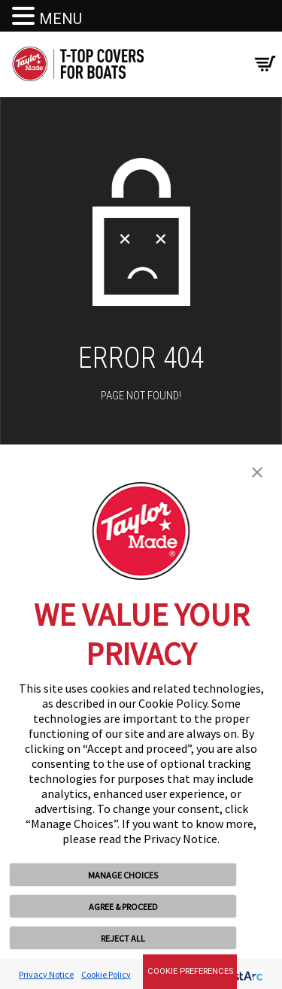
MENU (60, 19)
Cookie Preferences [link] (190, 971)
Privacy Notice (46, 974)
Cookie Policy (106, 974)
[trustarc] (238, 974)
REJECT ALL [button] (123, 938)
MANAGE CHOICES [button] (123, 875)
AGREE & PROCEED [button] (123, 906)
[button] (257, 470)
